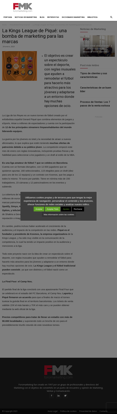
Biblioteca (92, 17)
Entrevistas (53, 17)
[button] (111, 17)
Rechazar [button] (78, 209)
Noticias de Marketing (26, 17)
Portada (8, 17)
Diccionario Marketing (73, 17)
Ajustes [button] (66, 209)
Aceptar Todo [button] (52, 209)
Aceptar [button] (38, 209)
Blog (42, 17)
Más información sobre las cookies (59, 214)
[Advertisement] (79, 6)
